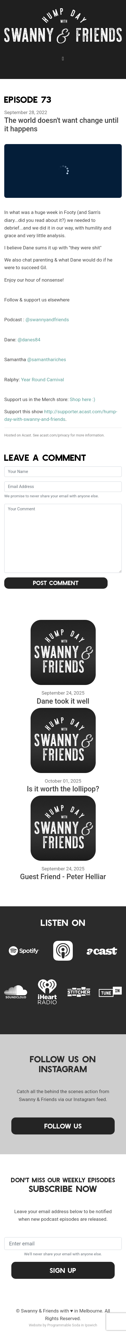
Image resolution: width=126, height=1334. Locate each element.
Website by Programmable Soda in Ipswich (63, 1325)
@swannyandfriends (47, 319)
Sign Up (63, 1270)
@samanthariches (46, 359)
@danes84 (29, 339)
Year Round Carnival (42, 379)
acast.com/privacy (54, 435)
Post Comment (56, 583)
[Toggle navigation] (63, 59)
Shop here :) (82, 399)
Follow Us (63, 1125)
